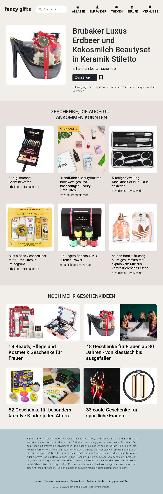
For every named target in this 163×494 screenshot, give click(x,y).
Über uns (48, 481)
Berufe (133, 9)
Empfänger (98, 9)
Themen (117, 9)
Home (38, 481)
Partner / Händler (96, 481)
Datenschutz (77, 481)
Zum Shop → (84, 77)
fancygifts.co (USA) (117, 481)
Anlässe (78, 9)
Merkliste (150, 9)
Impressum (62, 481)
